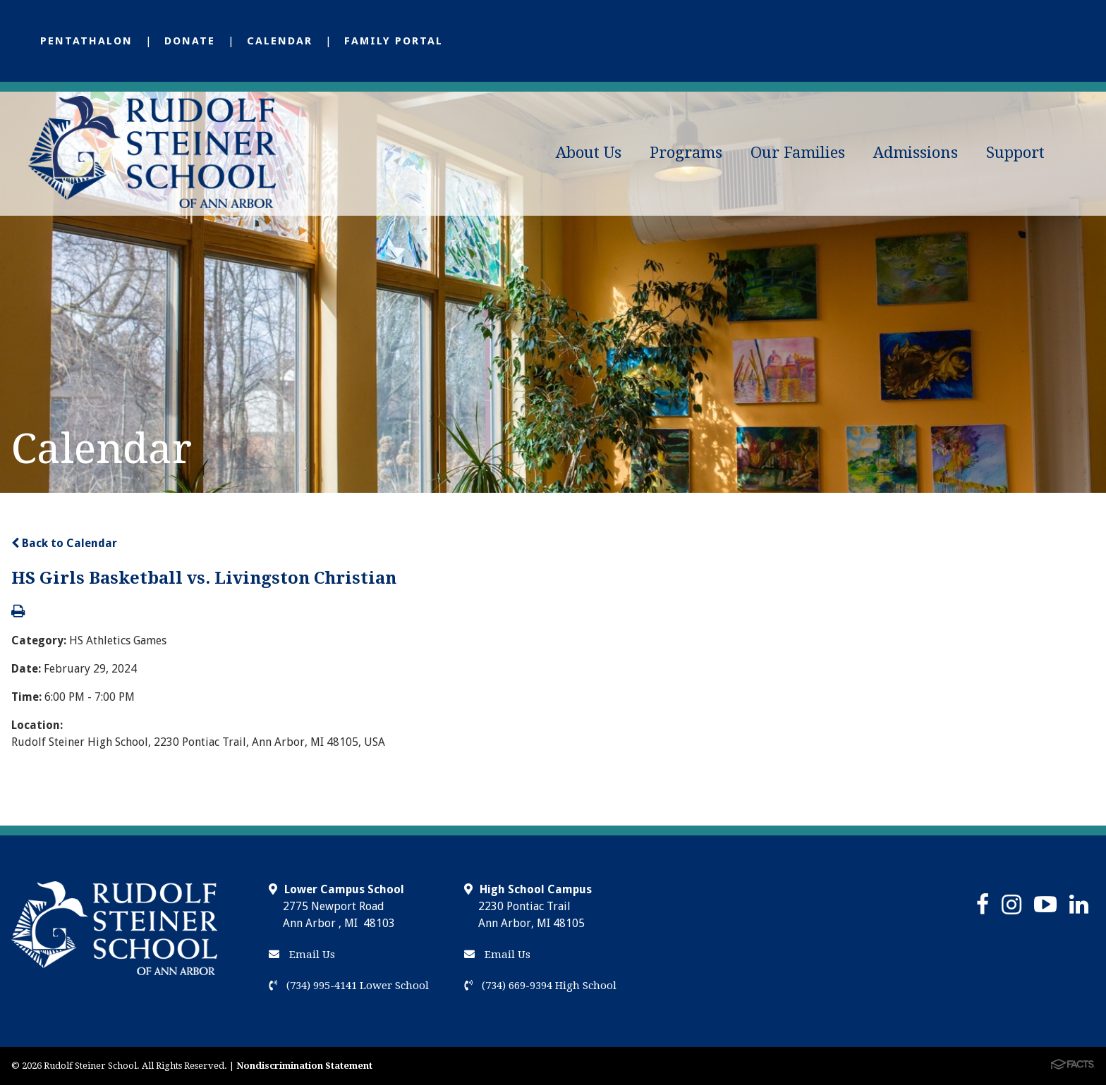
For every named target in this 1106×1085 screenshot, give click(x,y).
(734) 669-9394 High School (540, 985)
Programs (686, 152)
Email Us (302, 954)
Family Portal (393, 41)
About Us (588, 152)
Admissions (915, 152)
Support (1015, 152)
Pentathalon (86, 41)
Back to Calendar (64, 543)
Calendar (279, 41)
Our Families (797, 152)
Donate (189, 41)
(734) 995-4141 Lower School (349, 985)
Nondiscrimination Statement (304, 1065)
